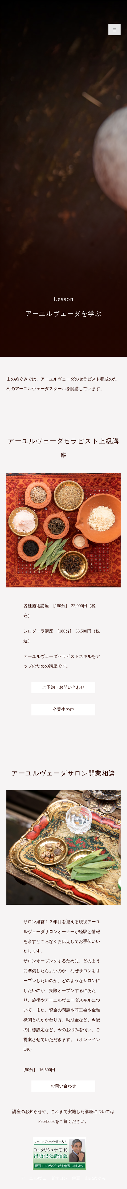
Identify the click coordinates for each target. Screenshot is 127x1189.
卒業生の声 (63, 709)
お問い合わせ (63, 1086)
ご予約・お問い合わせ (63, 687)
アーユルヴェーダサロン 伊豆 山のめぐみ (63, 1178)
